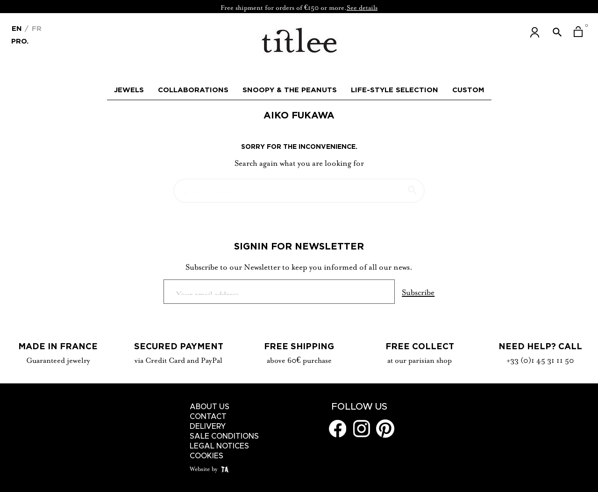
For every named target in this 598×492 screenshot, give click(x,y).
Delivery (208, 426)
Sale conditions (224, 436)
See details (362, 6)
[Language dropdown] (17, 27)
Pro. (19, 40)
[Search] (299, 186)
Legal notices (219, 446)
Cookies (206, 456)
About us (209, 407)
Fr (35, 28)
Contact (208, 416)
